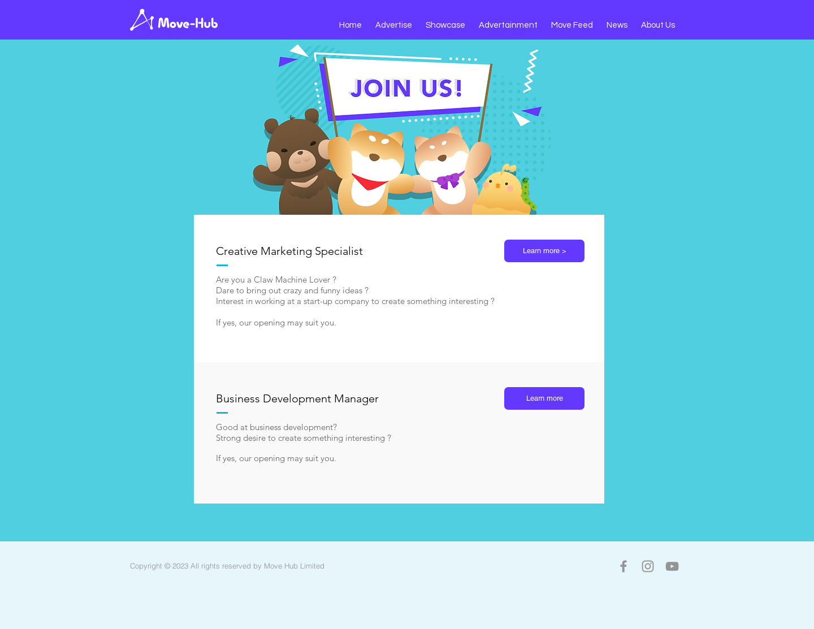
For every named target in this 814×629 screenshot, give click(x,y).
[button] (393, 25)
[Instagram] (648, 566)
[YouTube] (672, 566)
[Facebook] (623, 566)
